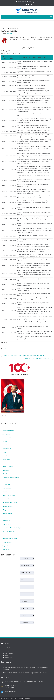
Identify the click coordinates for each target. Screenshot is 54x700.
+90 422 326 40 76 (21, 2)
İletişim (4, 481)
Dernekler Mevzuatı (8, 445)
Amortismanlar (7, 427)
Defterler (5, 441)
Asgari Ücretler (7, 434)
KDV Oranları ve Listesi (9, 495)
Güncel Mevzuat (7, 653)
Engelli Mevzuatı (7, 448)
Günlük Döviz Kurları (8, 466)
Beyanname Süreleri (8, 438)
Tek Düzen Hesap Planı (9, 531)
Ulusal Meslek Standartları (10, 538)
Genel (4, 348)
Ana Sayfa (5, 648)
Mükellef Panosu (7, 513)
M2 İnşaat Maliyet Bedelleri (10, 502)
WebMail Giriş (6, 657)
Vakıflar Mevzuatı (7, 542)
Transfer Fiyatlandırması (9, 535)
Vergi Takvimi (6, 549)
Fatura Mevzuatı (7, 456)
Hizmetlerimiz (6, 474)
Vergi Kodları (6, 546)
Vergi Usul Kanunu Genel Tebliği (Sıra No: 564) (38, 358)
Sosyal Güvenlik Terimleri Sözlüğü (12, 528)
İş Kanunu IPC (6, 484)
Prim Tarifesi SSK (7, 524)
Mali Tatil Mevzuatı (8, 506)
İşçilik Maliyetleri (7, 488)
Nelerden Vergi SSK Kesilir (10, 517)
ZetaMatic (27, 698)
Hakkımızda (6, 470)
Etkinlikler (5, 452)
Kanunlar (5, 492)
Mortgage (5, 510)
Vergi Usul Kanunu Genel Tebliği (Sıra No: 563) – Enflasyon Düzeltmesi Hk (23, 355)
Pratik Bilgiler (6, 520)
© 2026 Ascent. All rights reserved (9, 698)
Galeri (4, 463)
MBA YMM (9, 33)
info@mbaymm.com (33, 2)
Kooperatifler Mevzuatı (9, 499)
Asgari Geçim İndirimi (8, 430)
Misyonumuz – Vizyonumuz (11, 477)
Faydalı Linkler (6, 459)
